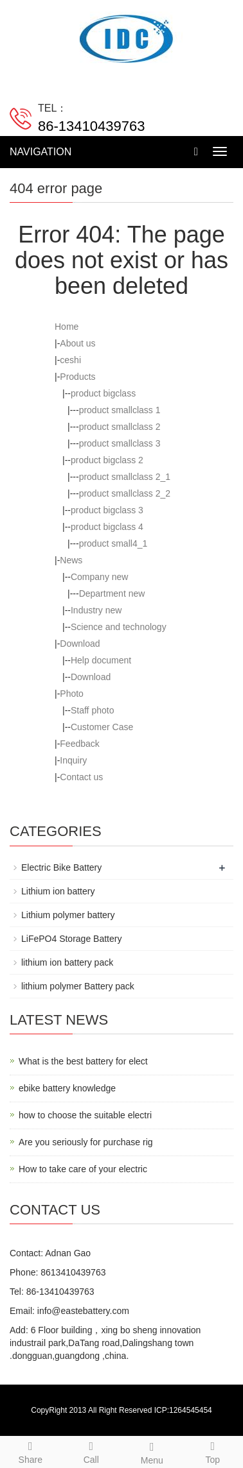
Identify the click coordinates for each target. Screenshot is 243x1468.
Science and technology (118, 627)
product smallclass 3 (120, 443)
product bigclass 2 (107, 460)
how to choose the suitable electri (85, 1115)
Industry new (96, 610)
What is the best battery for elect (83, 1061)
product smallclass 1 (120, 410)
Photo (72, 693)
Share (30, 1451)
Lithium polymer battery (68, 915)
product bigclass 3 (107, 510)
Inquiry (73, 760)
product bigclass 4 (107, 527)
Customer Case (102, 727)
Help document (101, 660)
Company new (100, 577)
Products (77, 376)
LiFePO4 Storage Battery (71, 939)
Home (66, 326)
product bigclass (103, 393)
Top (213, 1451)
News (71, 560)
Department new (112, 593)
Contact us (81, 777)
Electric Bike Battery (61, 867)
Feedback (79, 743)
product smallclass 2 (120, 427)
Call (91, 1451)
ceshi (70, 360)
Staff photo (92, 710)
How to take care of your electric (83, 1169)
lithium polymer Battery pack (77, 986)
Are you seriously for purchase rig (86, 1142)
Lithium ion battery (57, 891)
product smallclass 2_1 (124, 477)
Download (80, 643)
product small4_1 (113, 543)
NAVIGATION (40, 151)
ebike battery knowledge (67, 1088)
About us (77, 343)
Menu (152, 1451)
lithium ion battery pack (67, 962)
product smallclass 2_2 (124, 493)
